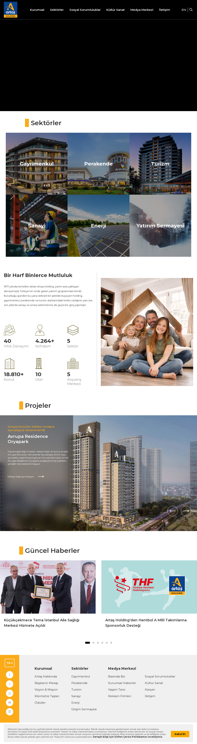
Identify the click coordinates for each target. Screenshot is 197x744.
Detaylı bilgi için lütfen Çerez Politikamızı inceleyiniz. (128, 736)
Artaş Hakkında (46, 676)
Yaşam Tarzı (116, 689)
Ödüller (40, 702)
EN (184, 10)
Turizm (76, 689)
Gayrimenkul (80, 676)
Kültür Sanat (115, 10)
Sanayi (76, 696)
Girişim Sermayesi (84, 709)
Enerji (75, 702)
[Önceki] (172, 511)
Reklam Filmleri (119, 696)
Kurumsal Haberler (122, 683)
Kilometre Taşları (47, 696)
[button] (87, 643)
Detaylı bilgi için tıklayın (21, 476)
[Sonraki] (186, 511)
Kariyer (150, 689)
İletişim (164, 10)
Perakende (79, 683)
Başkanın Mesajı (46, 683)
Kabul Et (180, 734)
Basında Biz (116, 676)
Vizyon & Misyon (46, 689)
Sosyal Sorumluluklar (160, 676)
